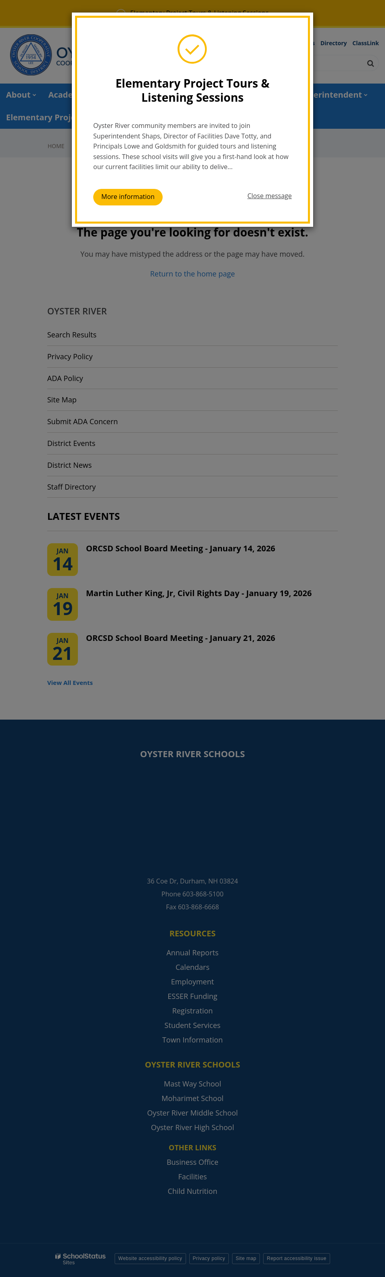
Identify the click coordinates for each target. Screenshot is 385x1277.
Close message (269, 195)
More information (128, 196)
